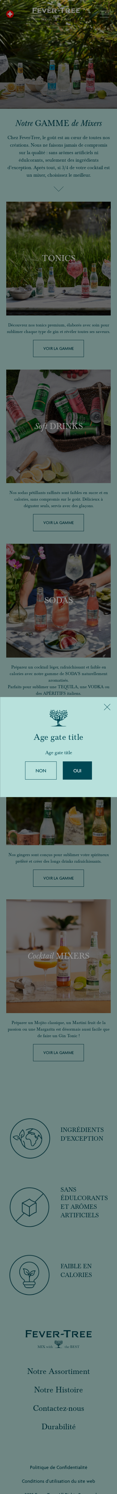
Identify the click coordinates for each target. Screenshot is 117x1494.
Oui (77, 771)
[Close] (107, 707)
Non (41, 771)
